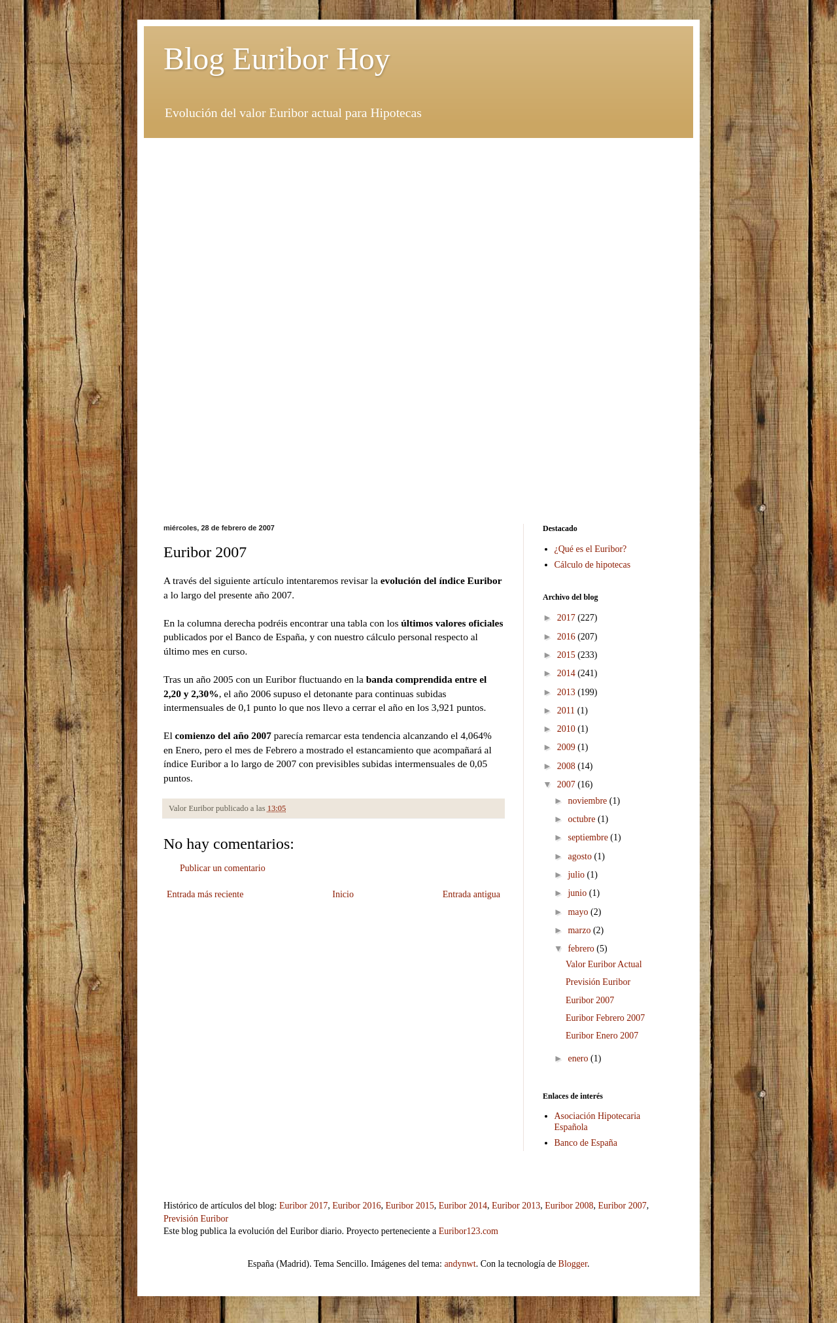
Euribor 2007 (590, 1000)
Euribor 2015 (409, 1206)
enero (579, 1058)
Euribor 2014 (463, 1206)
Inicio (343, 894)
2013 (567, 692)
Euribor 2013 (516, 1206)
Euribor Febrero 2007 (605, 1018)
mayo (579, 912)
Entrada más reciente (205, 894)
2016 (567, 637)
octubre (582, 819)
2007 (567, 784)
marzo (580, 930)
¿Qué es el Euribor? (591, 549)
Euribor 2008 (569, 1206)
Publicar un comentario (222, 868)
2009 (567, 747)
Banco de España (586, 1143)
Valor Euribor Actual (604, 964)
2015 (567, 655)
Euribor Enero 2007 (602, 1035)
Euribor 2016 (356, 1206)
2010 (567, 729)
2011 (567, 710)
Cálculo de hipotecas (593, 565)
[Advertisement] (418, 229)
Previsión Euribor (598, 982)
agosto (581, 856)
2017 (567, 618)
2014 (567, 673)
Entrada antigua (471, 894)
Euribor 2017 (303, 1206)
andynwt (459, 1264)
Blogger (572, 1264)
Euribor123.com (468, 1231)
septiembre (589, 837)
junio (578, 893)
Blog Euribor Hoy (276, 58)
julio (577, 875)
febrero (582, 949)
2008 (567, 766)
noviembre (588, 801)
